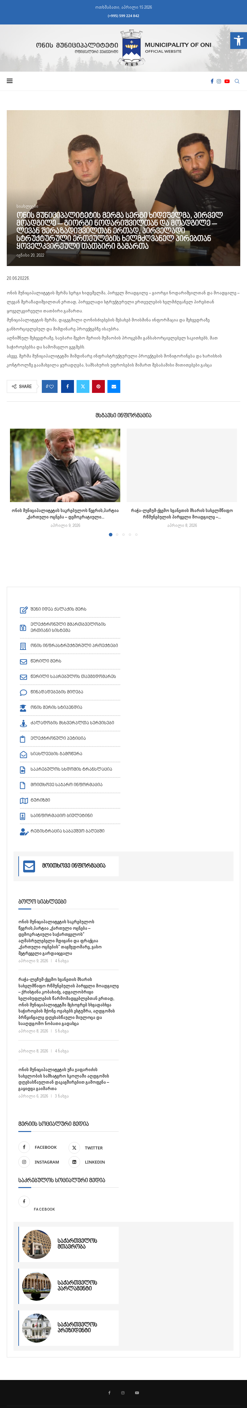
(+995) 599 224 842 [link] (123, 15)
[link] (238, 40)
